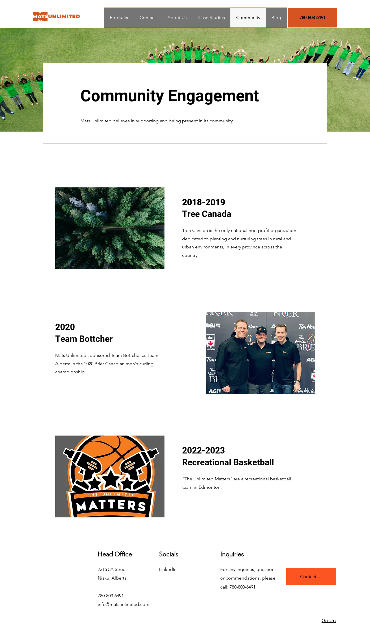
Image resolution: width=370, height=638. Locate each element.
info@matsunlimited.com (123, 604)
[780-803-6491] (312, 18)
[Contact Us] (311, 576)
